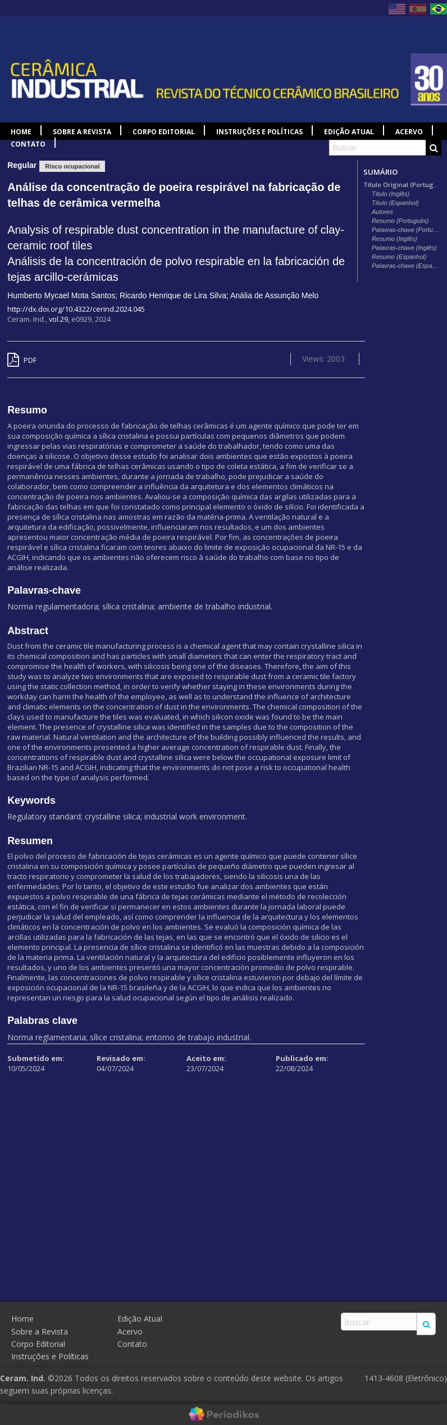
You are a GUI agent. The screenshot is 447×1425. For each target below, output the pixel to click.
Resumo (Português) (400, 220)
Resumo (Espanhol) (399, 256)
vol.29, (60, 319)
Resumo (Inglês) (394, 238)
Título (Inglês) (390, 193)
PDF (22, 360)
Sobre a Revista (82, 131)
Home (21, 131)
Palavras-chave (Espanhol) (406, 265)
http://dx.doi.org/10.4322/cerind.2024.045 (76, 309)
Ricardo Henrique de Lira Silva (173, 295)
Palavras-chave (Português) (406, 229)
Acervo (409, 131)
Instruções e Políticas (259, 131)
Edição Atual (349, 131)
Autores (382, 211)
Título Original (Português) (402, 185)
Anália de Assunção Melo (274, 295)
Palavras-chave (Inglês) (404, 247)
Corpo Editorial (164, 131)
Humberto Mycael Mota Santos (61, 295)
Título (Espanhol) (395, 202)
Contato (28, 144)
